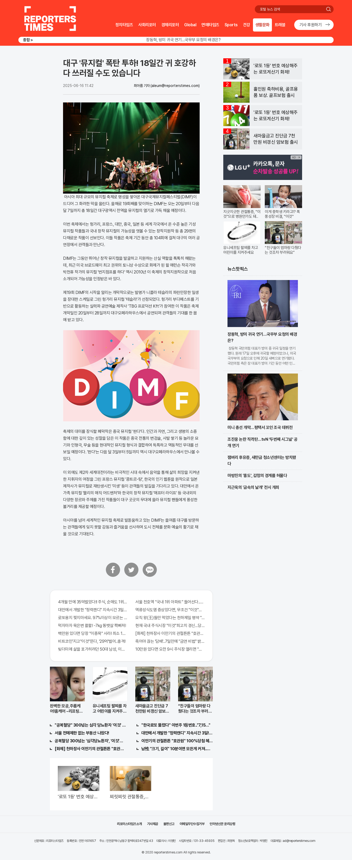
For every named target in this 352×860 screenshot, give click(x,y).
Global (190, 24)
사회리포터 (147, 24)
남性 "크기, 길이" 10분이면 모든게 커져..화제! (177, 748)
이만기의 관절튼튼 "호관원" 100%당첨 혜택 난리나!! (177, 740)
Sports (231, 24)
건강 (246, 24)
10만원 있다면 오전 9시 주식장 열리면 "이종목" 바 (170, 649)
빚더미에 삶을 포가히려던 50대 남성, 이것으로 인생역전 (92, 649)
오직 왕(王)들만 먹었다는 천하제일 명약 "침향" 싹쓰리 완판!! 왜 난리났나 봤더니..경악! (170, 617)
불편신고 (168, 824)
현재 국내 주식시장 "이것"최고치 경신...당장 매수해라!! (170, 625)
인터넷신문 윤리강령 (222, 824)
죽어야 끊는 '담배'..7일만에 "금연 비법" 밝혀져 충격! (170, 641)
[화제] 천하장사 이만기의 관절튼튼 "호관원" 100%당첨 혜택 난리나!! (170, 633)
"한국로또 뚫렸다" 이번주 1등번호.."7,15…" (175, 725)
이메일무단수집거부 (192, 824)
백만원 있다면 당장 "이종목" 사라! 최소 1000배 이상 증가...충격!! (92, 633)
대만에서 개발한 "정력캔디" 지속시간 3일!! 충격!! (92, 609)
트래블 (280, 24)
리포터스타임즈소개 (129, 824)
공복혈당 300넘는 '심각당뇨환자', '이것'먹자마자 (90, 740)
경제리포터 (170, 24)
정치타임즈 (124, 24)
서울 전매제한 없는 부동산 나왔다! (82, 733)
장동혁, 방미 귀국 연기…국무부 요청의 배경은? (183, 39)
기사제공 (152, 824)
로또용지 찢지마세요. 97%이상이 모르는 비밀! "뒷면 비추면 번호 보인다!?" (92, 617)
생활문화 (262, 24)
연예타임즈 (210, 24)
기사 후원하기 (310, 24)
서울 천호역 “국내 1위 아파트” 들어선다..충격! (170, 601)
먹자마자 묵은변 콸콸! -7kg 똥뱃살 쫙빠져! (92, 625)
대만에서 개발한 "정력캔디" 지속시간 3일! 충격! (177, 733)
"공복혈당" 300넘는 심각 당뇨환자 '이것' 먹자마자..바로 (90, 725)
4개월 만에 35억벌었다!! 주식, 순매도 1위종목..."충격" (92, 601)
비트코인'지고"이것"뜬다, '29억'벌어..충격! (92, 641)
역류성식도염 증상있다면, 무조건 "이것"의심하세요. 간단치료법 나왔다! (170, 609)
